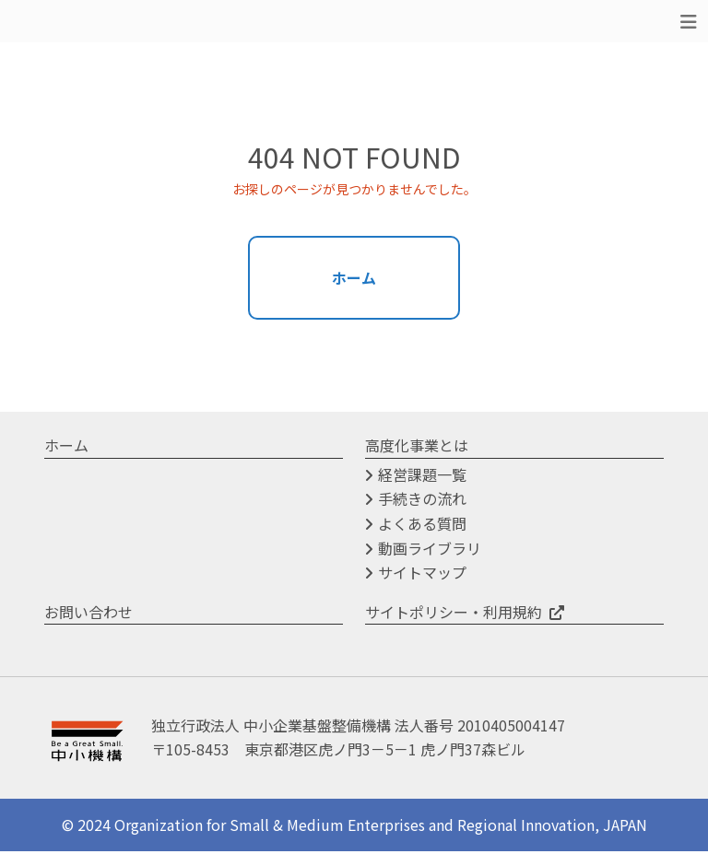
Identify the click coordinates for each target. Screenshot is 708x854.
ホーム (354, 278)
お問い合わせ (88, 613)
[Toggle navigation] (688, 21)
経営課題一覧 (422, 476)
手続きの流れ (422, 501)
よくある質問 (422, 526)
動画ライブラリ (429, 550)
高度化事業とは (416, 448)
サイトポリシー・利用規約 (453, 613)
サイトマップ (422, 575)
